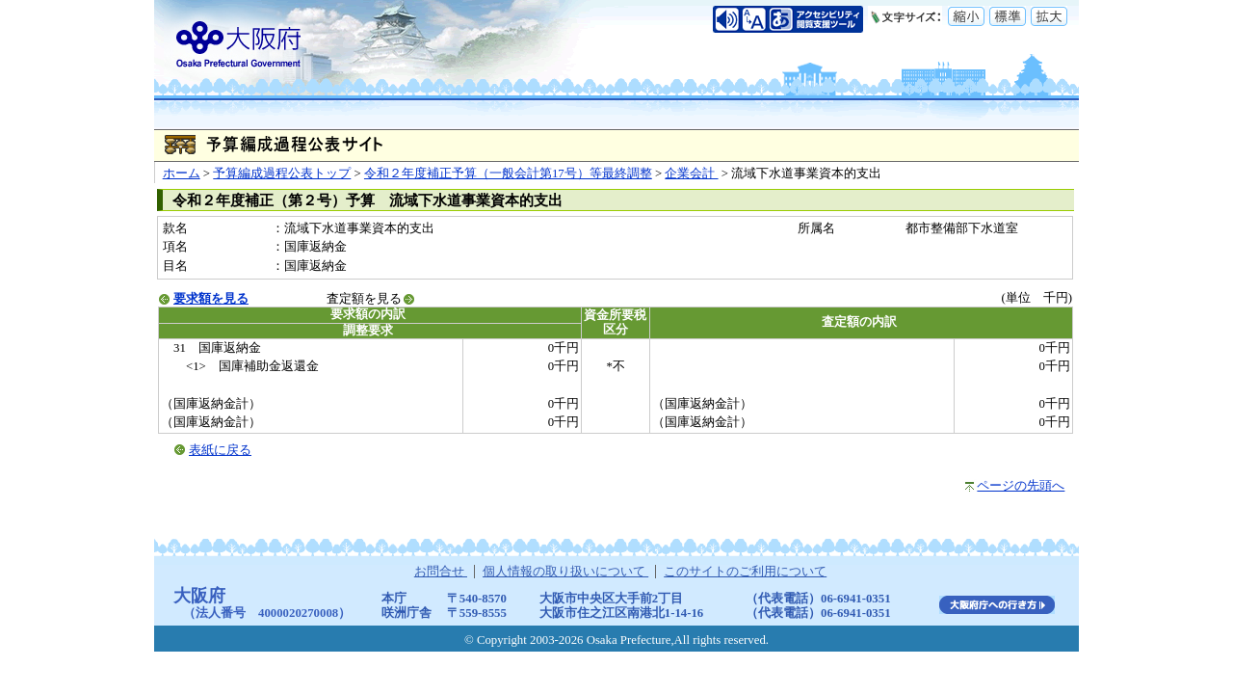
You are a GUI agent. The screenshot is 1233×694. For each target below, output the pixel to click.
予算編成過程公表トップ (282, 173)
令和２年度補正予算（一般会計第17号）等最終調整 (508, 173)
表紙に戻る (220, 450)
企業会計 (691, 173)
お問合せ (440, 571)
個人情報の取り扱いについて (565, 571)
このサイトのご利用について (745, 571)
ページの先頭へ (1020, 486)
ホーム (181, 173)
